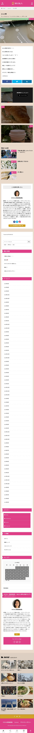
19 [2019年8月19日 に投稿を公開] (6, 575)
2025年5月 (6, 283)
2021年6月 (6, 409)
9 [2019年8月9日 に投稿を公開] (20, 570)
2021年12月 (6, 387)
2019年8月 (6, 491)
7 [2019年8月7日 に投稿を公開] (13, 570)
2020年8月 (6, 446)
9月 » (9, 580)
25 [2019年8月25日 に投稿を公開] (27, 575)
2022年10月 (6, 357)
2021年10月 (6, 394)
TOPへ (30, 731)
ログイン (6, 538)
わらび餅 (15, 8)
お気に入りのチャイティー (9, 271)
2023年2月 (6, 346)
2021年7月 (6, 405)
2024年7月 (6, 309)
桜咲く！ (6, 267)
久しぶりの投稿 (21, 683)
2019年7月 (6, 494)
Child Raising (8, 518)
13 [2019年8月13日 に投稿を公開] (10, 573)
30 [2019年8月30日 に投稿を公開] (20, 578)
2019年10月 (6, 483)
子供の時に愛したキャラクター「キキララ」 (25, 151)
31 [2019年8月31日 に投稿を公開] (23, 578)
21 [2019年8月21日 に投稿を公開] (13, 575)
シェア (10, 731)
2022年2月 (6, 380)
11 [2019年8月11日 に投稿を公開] (27, 570)
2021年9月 (6, 398)
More (16, 634)
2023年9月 (6, 331)
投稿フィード (7, 542)
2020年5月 (6, 457)
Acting (6, 514)
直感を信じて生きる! (23, 161)
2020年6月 (6, 454)
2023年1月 (6, 350)
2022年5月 (6, 368)
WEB (5, 244)
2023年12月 (6, 324)
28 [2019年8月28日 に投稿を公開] (13, 578)
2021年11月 (6, 391)
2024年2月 (6, 317)
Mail (23, 731)
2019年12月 (6, 476)
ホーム (3, 731)
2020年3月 (6, 465)
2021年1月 (6, 428)
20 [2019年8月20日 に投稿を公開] (10, 575)
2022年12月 (6, 354)
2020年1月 (6, 472)
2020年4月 (6, 461)
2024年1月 (6, 320)
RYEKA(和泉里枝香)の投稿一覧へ (17, 225)
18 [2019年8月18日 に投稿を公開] (27, 573)
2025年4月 (6, 287)
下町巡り (3, 696)
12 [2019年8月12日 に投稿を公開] (6, 573)
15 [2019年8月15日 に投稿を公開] (17, 573)
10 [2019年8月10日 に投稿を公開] (23, 570)
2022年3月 (6, 376)
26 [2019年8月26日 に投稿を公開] (6, 578)
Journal (9, 8)
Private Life (7, 526)
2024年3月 (6, 313)
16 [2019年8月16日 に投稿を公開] (20, 573)
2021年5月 (6, 413)
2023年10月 (6, 328)
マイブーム (20, 696)
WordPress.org (7, 549)
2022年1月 (6, 383)
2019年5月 (6, 502)
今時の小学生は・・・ (8, 256)
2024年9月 (6, 302)
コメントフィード (8, 546)
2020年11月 (6, 435)
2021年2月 (6, 424)
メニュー (17, 731)
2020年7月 (6, 450)
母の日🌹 (6, 260)
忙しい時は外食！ (22, 709)
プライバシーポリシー (25, 722)
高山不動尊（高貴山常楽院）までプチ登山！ (8, 710)
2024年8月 (6, 305)
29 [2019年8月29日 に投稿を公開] (17, 578)
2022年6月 (6, 365)
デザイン (9, 244)
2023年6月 (6, 335)
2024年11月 (6, 294)
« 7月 (6, 580)
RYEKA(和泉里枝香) (8, 722)
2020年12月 (6, 431)
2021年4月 (6, 417)
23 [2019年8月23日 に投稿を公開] (20, 575)
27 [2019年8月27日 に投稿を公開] (10, 578)
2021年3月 (6, 420)
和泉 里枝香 (5, 588)
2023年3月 (6, 343)
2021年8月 (6, 402)
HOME (3, 8)
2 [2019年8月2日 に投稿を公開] (20, 567)
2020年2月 (6, 468)
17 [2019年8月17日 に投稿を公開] (23, 573)
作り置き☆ (20, 172)
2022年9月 (6, 361)
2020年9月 (6, 443)
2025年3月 (6, 291)
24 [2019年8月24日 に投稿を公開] (23, 575)
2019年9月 (6, 487)
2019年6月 (6, 498)
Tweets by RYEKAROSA (8, 234)
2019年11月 (6, 480)
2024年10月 (6, 298)
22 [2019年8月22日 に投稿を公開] (17, 575)
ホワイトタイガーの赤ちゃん (10, 263)
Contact (16, 722)
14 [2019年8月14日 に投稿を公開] (13, 573)
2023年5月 (6, 339)
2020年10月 (6, 439)
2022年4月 (6, 372)
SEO (13, 244)
